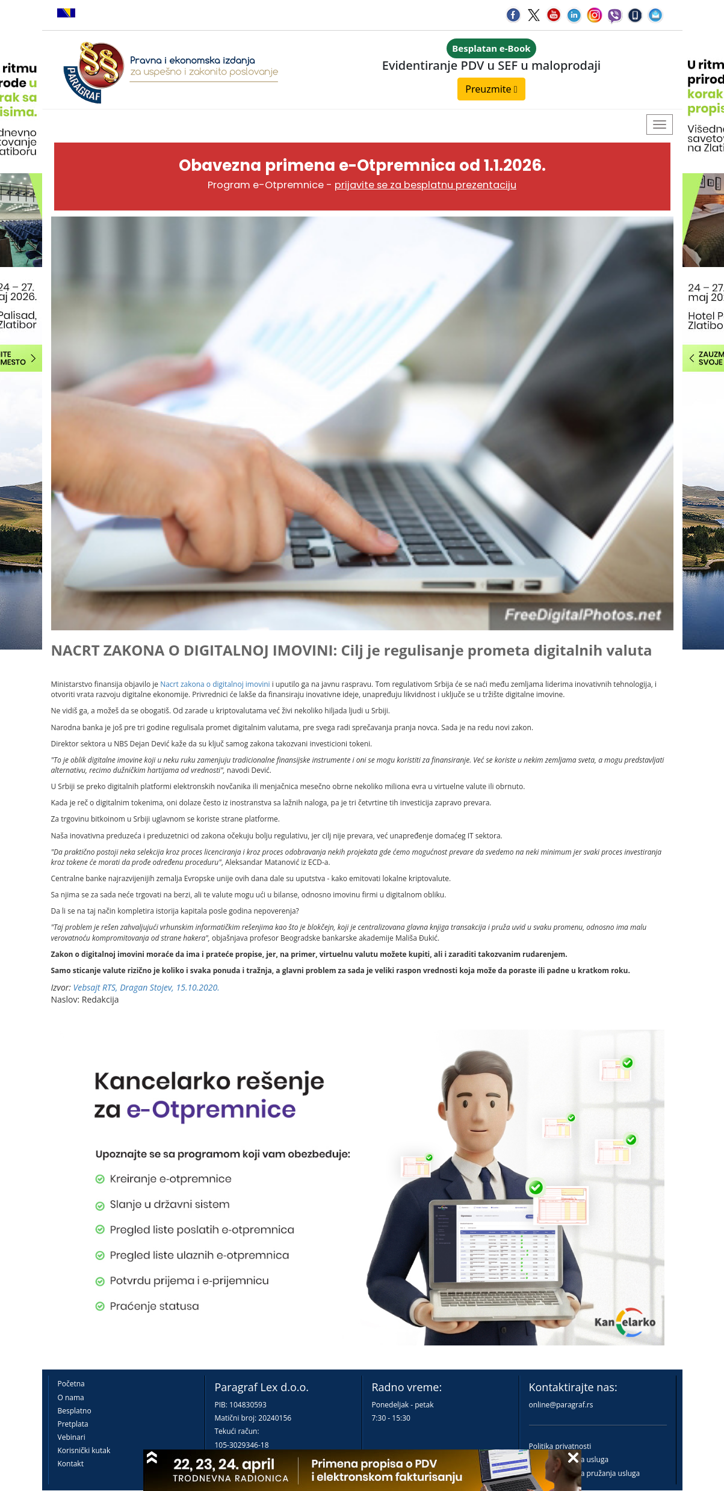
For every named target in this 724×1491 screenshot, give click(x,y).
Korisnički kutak (84, 1450)
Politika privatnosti (560, 1446)
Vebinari (71, 1437)
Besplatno (74, 1411)
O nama (71, 1397)
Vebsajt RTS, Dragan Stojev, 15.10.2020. (146, 987)
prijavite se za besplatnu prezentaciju (425, 185)
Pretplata (73, 1424)
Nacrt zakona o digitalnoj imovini (215, 684)
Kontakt (71, 1464)
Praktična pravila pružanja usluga (584, 1473)
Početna (71, 1384)
